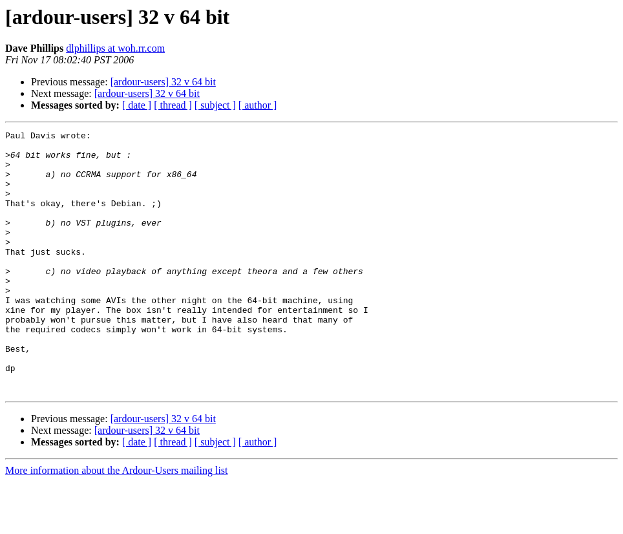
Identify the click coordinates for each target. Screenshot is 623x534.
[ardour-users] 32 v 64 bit (163, 81)
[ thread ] (173, 105)
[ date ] (136, 105)
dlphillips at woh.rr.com (115, 48)
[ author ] (257, 105)
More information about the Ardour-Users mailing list (116, 522)
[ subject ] (215, 105)
